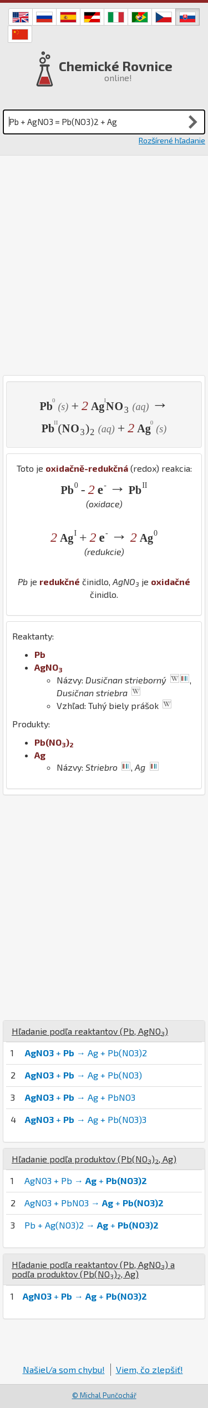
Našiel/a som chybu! (64, 1369)
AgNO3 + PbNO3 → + (94, 1202)
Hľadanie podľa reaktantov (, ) (90, 1031)
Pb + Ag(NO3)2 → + (91, 1225)
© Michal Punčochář (104, 1395)
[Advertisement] (104, 265)
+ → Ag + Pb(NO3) (83, 1075)
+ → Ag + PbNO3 (80, 1097)
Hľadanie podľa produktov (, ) (94, 1159)
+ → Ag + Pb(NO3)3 (85, 1119)
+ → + (85, 1296)
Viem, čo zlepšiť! (149, 1369)
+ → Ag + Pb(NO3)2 (86, 1052)
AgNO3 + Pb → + (85, 1180)
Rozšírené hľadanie (172, 140)
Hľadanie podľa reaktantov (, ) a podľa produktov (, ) (93, 1269)
